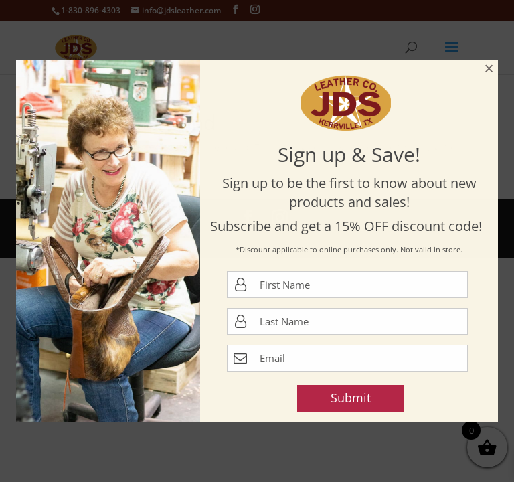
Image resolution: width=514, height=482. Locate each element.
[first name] (347, 284)
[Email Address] (347, 358)
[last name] (347, 321)
